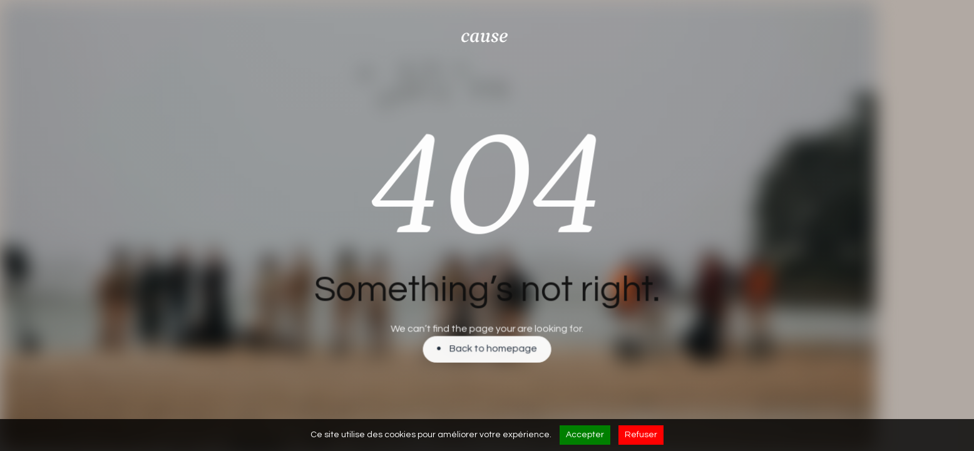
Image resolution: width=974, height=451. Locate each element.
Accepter (585, 434)
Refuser (641, 434)
